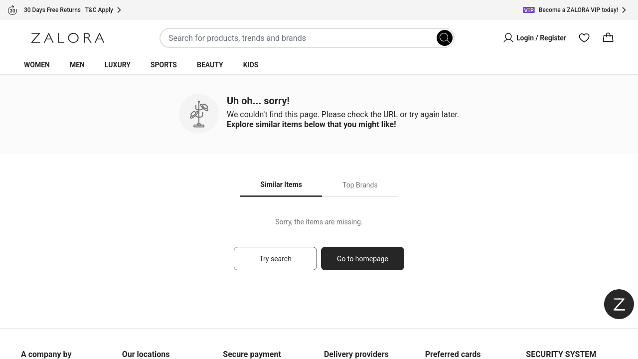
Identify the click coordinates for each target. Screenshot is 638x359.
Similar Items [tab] (281, 184)
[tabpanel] (319, 248)
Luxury (118, 65)
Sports (164, 65)
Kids (251, 65)
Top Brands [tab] (360, 185)
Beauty (210, 65)
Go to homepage (362, 259)
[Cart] (608, 38)
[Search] (445, 38)
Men (77, 65)
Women (37, 65)
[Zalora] (68, 38)
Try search (275, 259)
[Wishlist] (584, 38)
